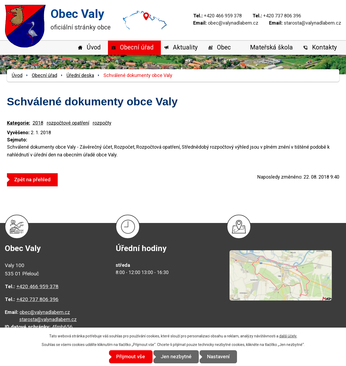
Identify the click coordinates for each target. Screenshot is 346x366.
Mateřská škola (271, 47)
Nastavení (221, 357)
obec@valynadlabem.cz (233, 23)
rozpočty (102, 123)
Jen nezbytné (176, 357)
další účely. (288, 336)
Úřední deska (80, 75)
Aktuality (185, 47)
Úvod (94, 47)
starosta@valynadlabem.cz (312, 23)
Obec (224, 47)
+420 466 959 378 (223, 15)
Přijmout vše (128, 357)
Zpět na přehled (33, 179)
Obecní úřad (137, 47)
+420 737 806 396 (282, 15)
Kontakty (324, 47)
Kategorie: (18, 123)
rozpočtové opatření (68, 123)
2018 (38, 123)
